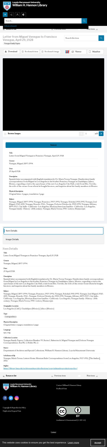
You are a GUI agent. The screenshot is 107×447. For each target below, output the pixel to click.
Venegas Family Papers (12, 43)
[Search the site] (43, 21)
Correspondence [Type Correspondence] (10, 317)
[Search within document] (101, 38)
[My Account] (17, 14)
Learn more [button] (73, 442)
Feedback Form (61, 389)
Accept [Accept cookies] (97, 443)
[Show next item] (101, 133)
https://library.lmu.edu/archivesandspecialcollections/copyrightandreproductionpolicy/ (40, 368)
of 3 (96, 134)
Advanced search (10, 26)
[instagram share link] (16, 398)
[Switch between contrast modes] (23, 14)
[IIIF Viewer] (78, 51)
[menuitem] (53, 432)
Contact (53, 432)
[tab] (53, 145)
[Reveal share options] (11, 14)
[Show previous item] (81, 133)
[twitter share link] (11, 398)
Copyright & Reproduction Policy (14, 408)
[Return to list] (16, 29)
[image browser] (13, 134)
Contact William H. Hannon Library (68, 385)
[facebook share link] (5, 398)
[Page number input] (89, 133)
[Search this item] (81, 38)
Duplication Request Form (12, 411)
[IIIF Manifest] (95, 51)
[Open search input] (5, 14)
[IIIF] (67, 51)
